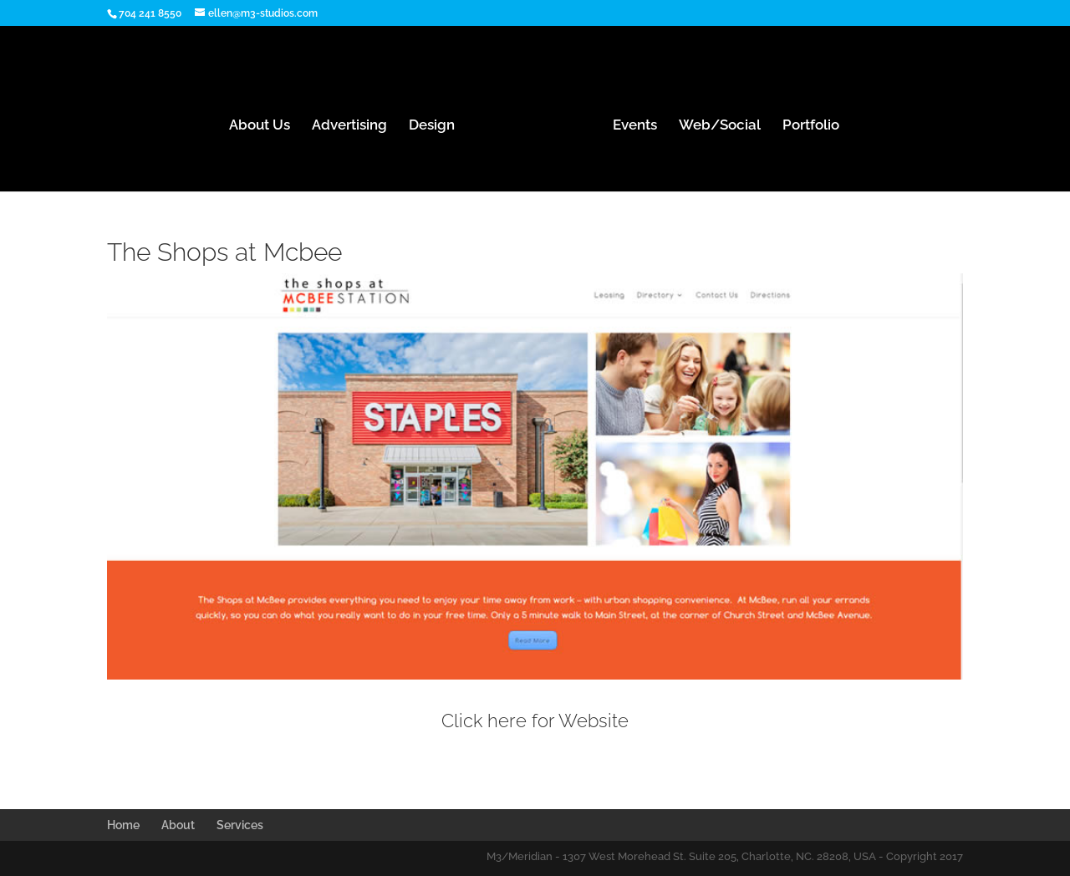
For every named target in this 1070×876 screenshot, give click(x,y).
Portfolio (810, 126)
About (178, 825)
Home (123, 825)
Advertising (349, 126)
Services (240, 825)
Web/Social (720, 126)
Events (635, 126)
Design (432, 126)
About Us (259, 126)
